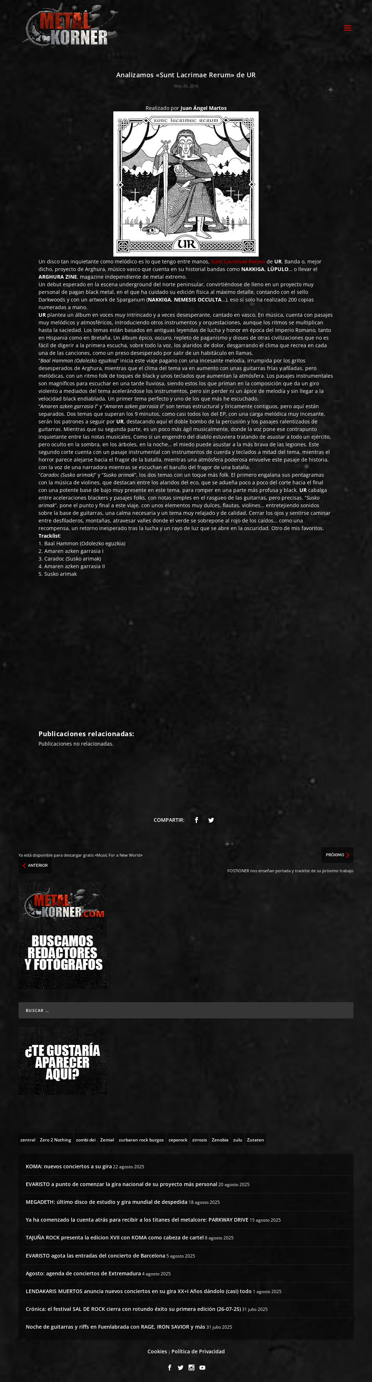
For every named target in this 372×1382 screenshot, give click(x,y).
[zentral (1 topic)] (28, 1138)
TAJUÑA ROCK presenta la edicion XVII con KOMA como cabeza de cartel (115, 1236)
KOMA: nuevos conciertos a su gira (69, 1165)
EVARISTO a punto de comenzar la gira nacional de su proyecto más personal (121, 1183)
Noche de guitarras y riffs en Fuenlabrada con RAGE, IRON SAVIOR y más (115, 1325)
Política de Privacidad (198, 1350)
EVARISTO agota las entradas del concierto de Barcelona (95, 1254)
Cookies (157, 1350)
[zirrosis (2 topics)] (199, 1138)
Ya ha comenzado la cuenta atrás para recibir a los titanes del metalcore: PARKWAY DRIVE (137, 1218)
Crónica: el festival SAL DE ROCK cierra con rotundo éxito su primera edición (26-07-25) (133, 1307)
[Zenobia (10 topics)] (220, 1138)
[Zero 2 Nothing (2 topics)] (55, 1138)
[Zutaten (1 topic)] (255, 1138)
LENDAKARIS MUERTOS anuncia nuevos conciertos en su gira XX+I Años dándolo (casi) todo (139, 1290)
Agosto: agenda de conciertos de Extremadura (83, 1272)
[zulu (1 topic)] (237, 1138)
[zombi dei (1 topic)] (85, 1138)
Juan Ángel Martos (204, 106)
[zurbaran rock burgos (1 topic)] (141, 1138)
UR (42, 313)
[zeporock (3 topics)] (178, 1138)
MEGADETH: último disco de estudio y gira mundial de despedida (106, 1200)
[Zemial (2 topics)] (107, 1138)
